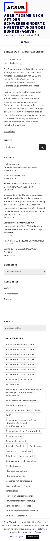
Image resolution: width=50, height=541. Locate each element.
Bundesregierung (13, 436)
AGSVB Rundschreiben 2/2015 (19, 354)
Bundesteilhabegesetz (16, 441)
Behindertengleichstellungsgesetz (21, 400)
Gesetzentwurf (26, 456)
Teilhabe (27, 506)
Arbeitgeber (11, 379)
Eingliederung (36, 446)
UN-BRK (9, 516)
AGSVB (7, 288)
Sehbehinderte (12, 506)
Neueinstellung (12, 486)
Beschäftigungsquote (15, 405)
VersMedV (22, 516)
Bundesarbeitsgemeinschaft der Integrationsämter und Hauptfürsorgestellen (20, 423)
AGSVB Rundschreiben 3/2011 (19, 364)
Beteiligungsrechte (14, 410)
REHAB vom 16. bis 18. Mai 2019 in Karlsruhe (25, 241)
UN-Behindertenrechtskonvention (21, 511)
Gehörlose (10, 456)
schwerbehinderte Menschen (19, 496)
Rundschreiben (11, 294)
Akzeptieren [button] (33, 537)
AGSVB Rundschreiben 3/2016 (19, 369)
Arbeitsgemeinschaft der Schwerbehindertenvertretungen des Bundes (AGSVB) (25, 23)
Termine (8, 299)
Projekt (26, 486)
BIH (29, 410)
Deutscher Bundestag (15, 446)
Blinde (37, 410)
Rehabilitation (12, 491)
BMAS (8, 415)
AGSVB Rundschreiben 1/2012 (19, 345)
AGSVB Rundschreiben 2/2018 (19, 359)
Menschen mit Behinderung (18, 481)
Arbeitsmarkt (27, 379)
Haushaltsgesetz (13, 466)
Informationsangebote (16, 471)
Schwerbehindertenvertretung (20, 501)
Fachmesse (10, 451)
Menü (25, 42)
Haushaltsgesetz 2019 (14, 175)
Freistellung (25, 451)
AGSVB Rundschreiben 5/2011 (19, 374)
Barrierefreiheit (12, 384)
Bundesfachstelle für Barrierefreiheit (23, 431)
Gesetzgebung (12, 461)
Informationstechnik (15, 476)
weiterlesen (9, 131)
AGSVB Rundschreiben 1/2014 (19, 349)
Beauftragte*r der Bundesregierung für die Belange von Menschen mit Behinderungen (23, 392)
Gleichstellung (13, 63)
